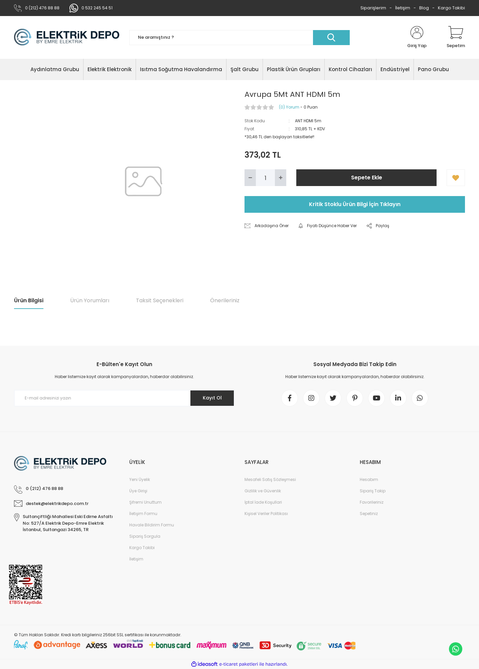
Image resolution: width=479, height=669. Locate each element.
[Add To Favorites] (456, 177)
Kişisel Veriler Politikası (266, 513)
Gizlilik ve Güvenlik (263, 491)
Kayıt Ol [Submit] (212, 397)
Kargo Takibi (451, 8)
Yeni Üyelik (139, 479)
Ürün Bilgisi (28, 300)
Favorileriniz (371, 502)
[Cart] (456, 37)
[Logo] (66, 37)
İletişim (402, 8)
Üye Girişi (138, 491)
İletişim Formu (143, 513)
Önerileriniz (225, 300)
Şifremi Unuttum (145, 502)
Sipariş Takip (372, 491)
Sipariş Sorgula (144, 536)
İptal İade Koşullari (263, 502)
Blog (424, 8)
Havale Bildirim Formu (151, 525)
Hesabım (369, 479)
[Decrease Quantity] (250, 177)
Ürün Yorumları (89, 300)
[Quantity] (265, 177)
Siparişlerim (373, 8)
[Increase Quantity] (280, 177)
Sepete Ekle (366, 177)
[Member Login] (417, 37)
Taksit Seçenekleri (159, 300)
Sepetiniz (369, 513)
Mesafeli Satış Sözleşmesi (270, 479)
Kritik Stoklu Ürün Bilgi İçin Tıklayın (355, 204)
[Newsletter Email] (124, 398)
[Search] (239, 37)
